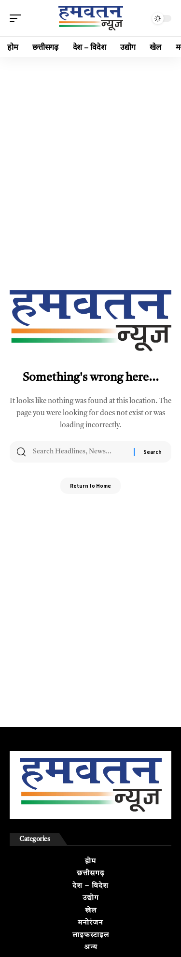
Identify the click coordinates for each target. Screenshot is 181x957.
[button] (18, 18)
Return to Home (90, 486)
